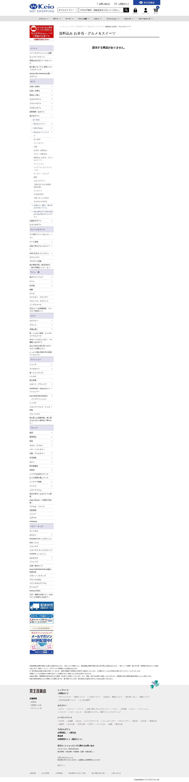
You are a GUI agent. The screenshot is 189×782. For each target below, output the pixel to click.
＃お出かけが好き (40, 201)
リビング (127, 19)
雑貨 (35, 177)
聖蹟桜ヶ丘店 (36, 705)
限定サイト (61, 765)
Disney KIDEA (35, 591)
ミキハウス (34, 546)
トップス (33, 403)
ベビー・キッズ (36, 526)
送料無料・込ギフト (37, 112)
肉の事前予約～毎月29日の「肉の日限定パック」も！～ (41, 266)
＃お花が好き (39, 194)
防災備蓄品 (34, 466)
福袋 (110, 724)
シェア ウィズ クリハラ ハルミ (43, 168)
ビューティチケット (37, 57)
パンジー (33, 514)
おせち (79, 721)
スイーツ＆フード (37, 229)
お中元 (61, 721)
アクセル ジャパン (37, 506)
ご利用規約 (59, 773)
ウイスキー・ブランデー (39, 297)
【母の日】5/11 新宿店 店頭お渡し (42, 185)
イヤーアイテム (35, 490)
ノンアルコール (35, 305)
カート (156, 11)
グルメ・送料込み (40, 154)
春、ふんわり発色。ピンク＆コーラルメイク (41, 334)
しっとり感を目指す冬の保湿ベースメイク (41, 353)
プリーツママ (35, 414)
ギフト (55, 19)
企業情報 (33, 773)
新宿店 (33, 702)
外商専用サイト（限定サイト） (70, 739)
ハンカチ (33, 376)
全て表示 (36, 120)
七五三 (90, 724)
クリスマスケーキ (92, 721)
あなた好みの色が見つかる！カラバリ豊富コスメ (41, 347)
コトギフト (38, 191)
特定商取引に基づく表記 (77, 773)
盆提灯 (61, 724)
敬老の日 (153, 721)
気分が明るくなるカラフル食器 (41, 495)
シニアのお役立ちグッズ (39, 474)
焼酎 (31, 290)
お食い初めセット (36, 566)
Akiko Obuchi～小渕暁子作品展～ (41, 501)
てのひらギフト (63, 729)
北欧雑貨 (33, 510)
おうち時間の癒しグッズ (39, 478)
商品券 (60, 736)
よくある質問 (85, 700)
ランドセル (34, 531)
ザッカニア (34, 587)
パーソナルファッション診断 (41, 53)
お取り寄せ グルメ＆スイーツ (98, 709)
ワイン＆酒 (82, 19)
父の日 (143, 721)
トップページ (63, 690)
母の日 (135, 721)
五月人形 (81, 724)
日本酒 (123, 709)
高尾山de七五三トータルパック (41, 62)
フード (68, 19)
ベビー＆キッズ (144, 19)
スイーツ (71, 709)
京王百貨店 (148, 780)
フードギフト (39, 143)
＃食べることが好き (41, 198)
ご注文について (94, 697)
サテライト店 (36, 708)
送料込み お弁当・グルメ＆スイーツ (43, 159)
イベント (42, 19)
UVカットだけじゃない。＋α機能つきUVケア (41, 341)
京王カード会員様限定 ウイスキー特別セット (41, 309)
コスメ (96, 19)
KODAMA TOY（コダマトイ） (41, 539)
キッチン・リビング (41, 174)
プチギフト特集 (35, 261)
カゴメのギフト (35, 225)
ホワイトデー (35, 257)
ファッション (111, 19)
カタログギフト (40, 181)
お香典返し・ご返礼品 (66, 733)
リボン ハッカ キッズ (38, 576)
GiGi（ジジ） (35, 543)
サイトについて (65, 697)
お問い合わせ (104, 4)
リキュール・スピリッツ (39, 301)
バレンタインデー (109, 721)
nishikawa (33, 521)
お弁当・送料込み (40, 150)
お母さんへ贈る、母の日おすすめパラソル (43, 206)
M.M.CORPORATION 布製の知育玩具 (40, 570)
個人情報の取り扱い (99, 773)
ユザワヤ (33, 518)
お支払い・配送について (113, 697)
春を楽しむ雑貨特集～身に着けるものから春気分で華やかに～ (41, 420)
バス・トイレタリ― (37, 449)
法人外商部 (45, 773)
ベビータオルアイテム (38, 583)
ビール (32, 293)
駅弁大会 (119, 724)
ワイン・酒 (34, 272)
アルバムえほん (35, 579)
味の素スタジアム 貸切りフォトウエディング (41, 68)
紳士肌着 (33, 380)
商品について (80, 697)
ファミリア (34, 562)
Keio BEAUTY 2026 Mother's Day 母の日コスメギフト (43, 214)
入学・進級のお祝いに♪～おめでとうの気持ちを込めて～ (41, 596)
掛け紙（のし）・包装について (138, 697)
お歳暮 (70, 721)
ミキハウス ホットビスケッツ (41, 550)
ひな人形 (71, 724)
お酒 (35, 147)
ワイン (115, 709)
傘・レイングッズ (36, 373)
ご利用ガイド (123, 4)
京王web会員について (67, 700)
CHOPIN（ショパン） (38, 554)
